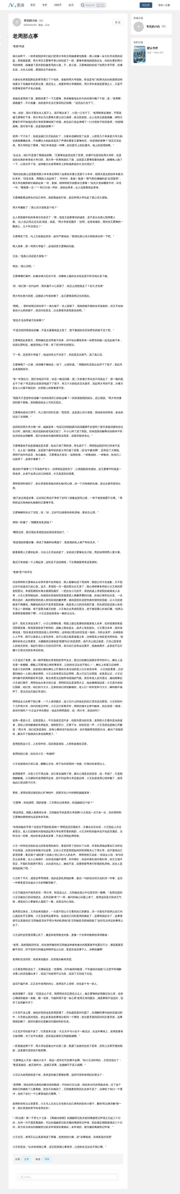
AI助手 (58, 4)
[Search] (93, 5)
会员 (71, 4)
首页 (32, 4)
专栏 (44, 4)
